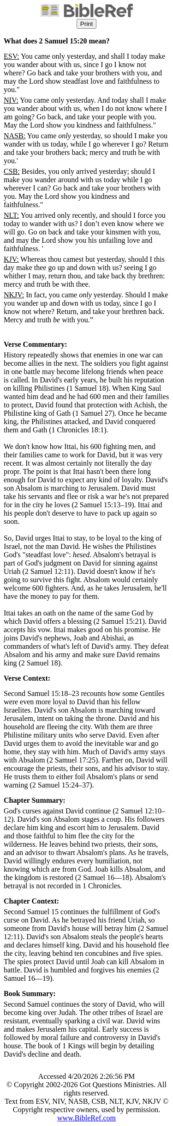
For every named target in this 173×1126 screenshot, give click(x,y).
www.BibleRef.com (86, 1118)
